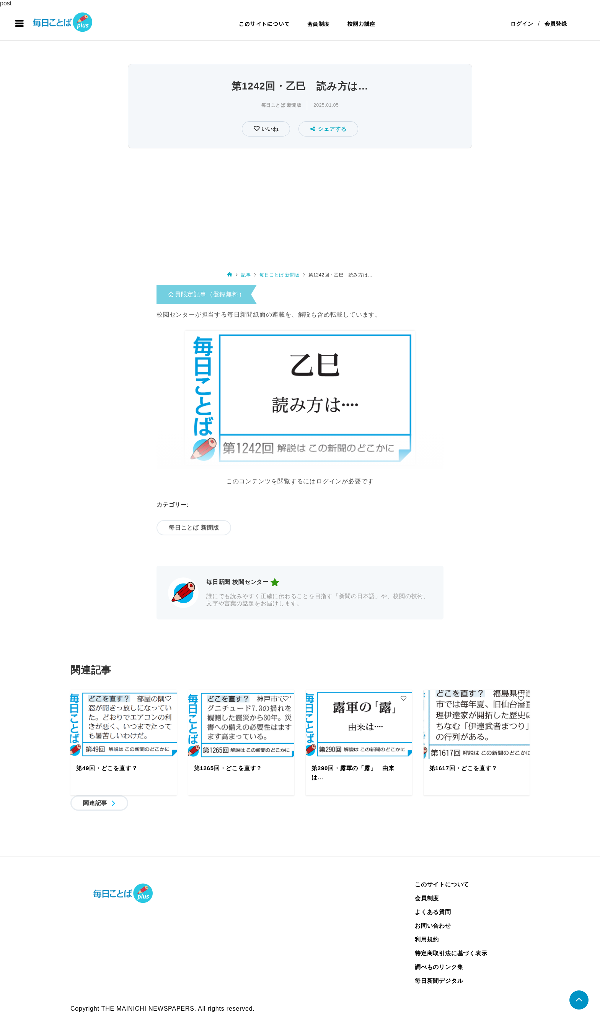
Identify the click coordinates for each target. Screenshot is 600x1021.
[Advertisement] (300, 208)
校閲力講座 (361, 24)
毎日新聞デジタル (439, 980)
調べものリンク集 (439, 967)
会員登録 (556, 24)
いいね (268, 129)
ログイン (521, 24)
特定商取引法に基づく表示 (451, 953)
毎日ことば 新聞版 (281, 105)
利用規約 (427, 939)
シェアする (328, 129)
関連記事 (95, 803)
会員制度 (318, 24)
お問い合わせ (433, 925)
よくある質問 (433, 912)
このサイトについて (264, 24)
